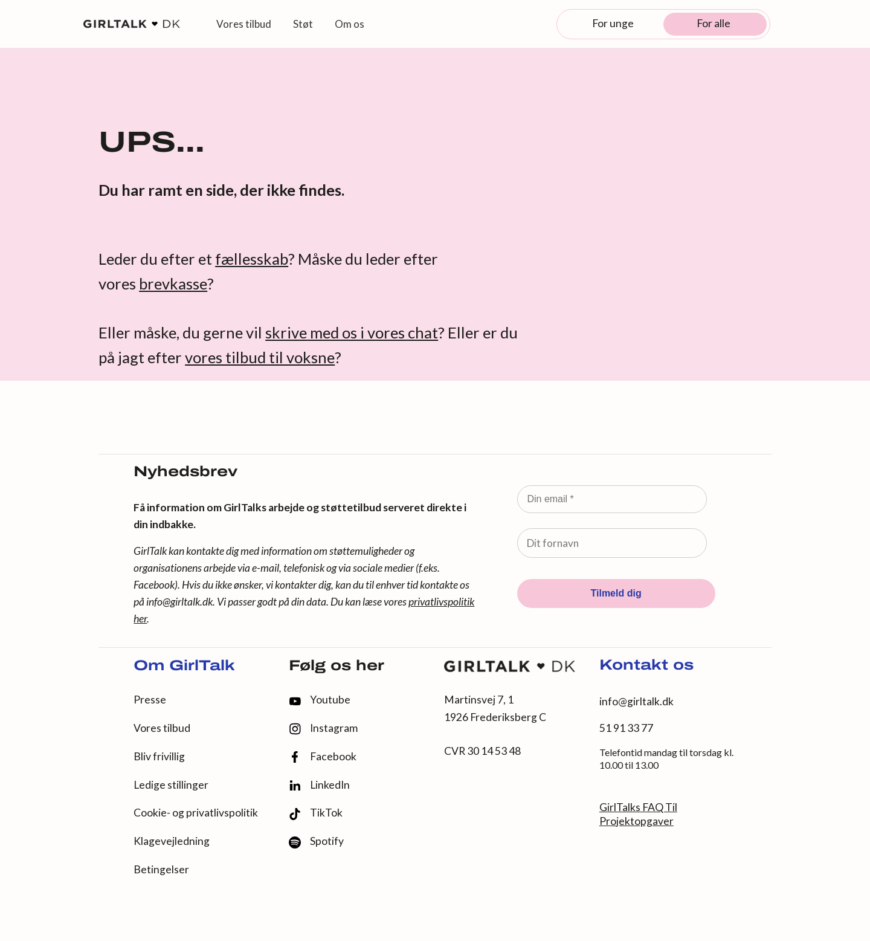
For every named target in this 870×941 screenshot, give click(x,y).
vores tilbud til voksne (260, 357)
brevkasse (173, 283)
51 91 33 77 (626, 728)
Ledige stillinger (171, 784)
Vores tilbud (162, 728)
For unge (613, 23)
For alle (713, 23)
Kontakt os (646, 666)
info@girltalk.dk (179, 601)
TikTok (316, 813)
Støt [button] (303, 24)
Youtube (319, 699)
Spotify (316, 842)
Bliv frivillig (159, 756)
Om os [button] (349, 24)
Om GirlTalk (184, 666)
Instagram (323, 729)
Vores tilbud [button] (243, 24)
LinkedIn (319, 785)
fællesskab (251, 259)
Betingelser (161, 869)
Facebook (322, 757)
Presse (150, 699)
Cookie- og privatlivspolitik (196, 812)
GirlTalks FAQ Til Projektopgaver (638, 814)
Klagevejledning (172, 841)
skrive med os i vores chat (351, 332)
